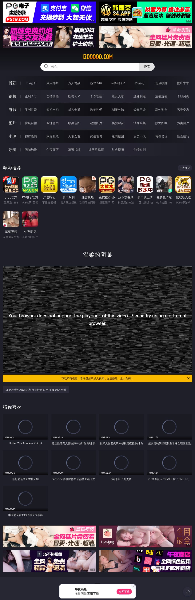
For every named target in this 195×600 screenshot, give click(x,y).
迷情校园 (118, 136)
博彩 (12, 82)
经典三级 (139, 110)
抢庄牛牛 (183, 83)
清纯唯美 (139, 123)
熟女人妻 (118, 96)
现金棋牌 (161, 83)
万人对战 (74, 83)
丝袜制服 (139, 96)
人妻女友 (74, 136)
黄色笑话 (161, 136)
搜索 (147, 67)
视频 (12, 96)
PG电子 (31, 83)
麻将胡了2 (118, 83)
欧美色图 (74, 123)
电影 (12, 109)
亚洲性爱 (31, 110)
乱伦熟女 (161, 110)
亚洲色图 (52, 123)
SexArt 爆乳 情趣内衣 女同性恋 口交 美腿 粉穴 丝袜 (36, 390)
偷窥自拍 (31, 123)
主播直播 (161, 96)
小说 (12, 136)
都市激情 (31, 136)
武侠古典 (96, 136)
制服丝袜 (118, 110)
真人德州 (52, 83)
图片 (12, 122)
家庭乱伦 (52, 136)
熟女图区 (161, 123)
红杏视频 (118, 150)
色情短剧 (139, 150)
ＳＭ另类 (183, 96)
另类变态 (183, 110)
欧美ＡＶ (74, 96)
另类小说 (139, 136)
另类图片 (183, 123)
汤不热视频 (96, 150)
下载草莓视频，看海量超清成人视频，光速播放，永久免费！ (126, 378)
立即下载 (124, 591)
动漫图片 (96, 123)
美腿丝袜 (118, 123)
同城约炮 (31, 150)
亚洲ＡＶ (31, 96)
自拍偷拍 (52, 96)
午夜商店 (52, 150)
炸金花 (139, 83)
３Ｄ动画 (96, 96)
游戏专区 (96, 83)
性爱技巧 (183, 136)
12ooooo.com (97, 57)
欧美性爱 (96, 110)
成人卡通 (74, 110)
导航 (12, 149)
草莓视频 (74, 150)
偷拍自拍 (52, 110)
